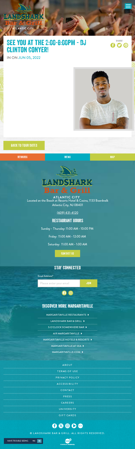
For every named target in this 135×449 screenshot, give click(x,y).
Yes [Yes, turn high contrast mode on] (34, 441)
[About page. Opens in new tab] (67, 365)
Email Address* (45, 276)
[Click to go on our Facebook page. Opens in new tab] (54, 425)
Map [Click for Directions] (112, 157)
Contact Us (67, 253)
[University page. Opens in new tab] (67, 409)
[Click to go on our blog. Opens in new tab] (80, 425)
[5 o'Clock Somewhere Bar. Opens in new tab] (67, 327)
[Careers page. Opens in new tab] (67, 403)
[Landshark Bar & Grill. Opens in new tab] (67, 321)
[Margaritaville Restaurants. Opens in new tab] (67, 315)
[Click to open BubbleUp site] (67, 442)
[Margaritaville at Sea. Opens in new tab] (67, 346)
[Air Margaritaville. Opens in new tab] (67, 334)
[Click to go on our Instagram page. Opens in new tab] (67, 425)
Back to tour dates (24, 145)
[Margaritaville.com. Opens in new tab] (67, 352)
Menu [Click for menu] (67, 157)
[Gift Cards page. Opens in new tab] (67, 415)
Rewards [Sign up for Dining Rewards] (22, 157)
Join (88, 283)
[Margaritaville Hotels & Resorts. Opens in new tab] (67, 340)
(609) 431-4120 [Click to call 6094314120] (67, 212)
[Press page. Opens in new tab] (67, 396)
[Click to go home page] (23, 16)
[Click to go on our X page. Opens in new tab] (61, 425)
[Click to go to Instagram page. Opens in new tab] (70, 293)
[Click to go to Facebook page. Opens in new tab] (64, 293)
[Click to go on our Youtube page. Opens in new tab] (74, 425)
